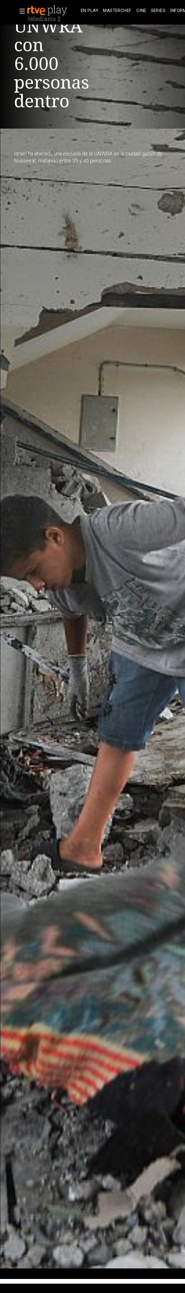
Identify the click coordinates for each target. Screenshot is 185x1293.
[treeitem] (89, 11)
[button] (20, 11)
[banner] (52, 10)
